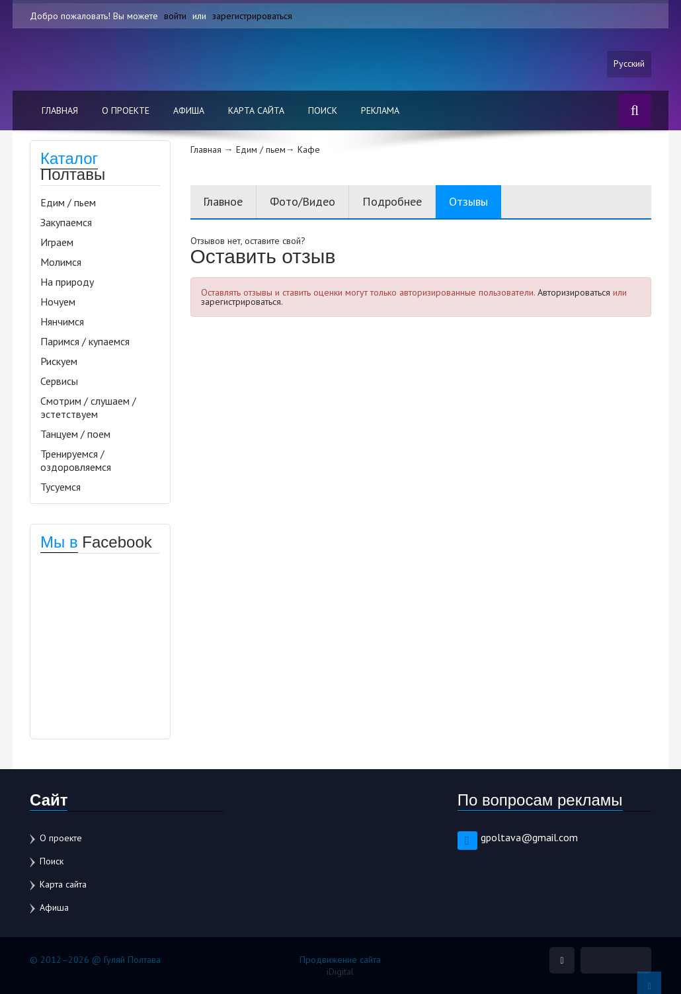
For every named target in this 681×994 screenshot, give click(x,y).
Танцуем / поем (75, 433)
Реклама (380, 110)
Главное (223, 201)
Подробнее (392, 201)
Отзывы (469, 201)
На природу (67, 281)
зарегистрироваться (252, 16)
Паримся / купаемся (85, 341)
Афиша (188, 110)
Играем (56, 242)
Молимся (60, 262)
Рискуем (58, 361)
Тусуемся (60, 486)
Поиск (322, 110)
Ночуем (57, 301)
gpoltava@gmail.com (529, 837)
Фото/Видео (303, 201)
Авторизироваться (574, 292)
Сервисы (59, 381)
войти (175, 16)
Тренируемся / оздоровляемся (75, 460)
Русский (629, 64)
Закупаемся (66, 222)
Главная (60, 110)
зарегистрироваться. (242, 302)
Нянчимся (62, 321)
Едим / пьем (68, 202)
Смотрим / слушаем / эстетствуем (88, 407)
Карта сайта (256, 110)
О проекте (125, 110)
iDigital (340, 971)
